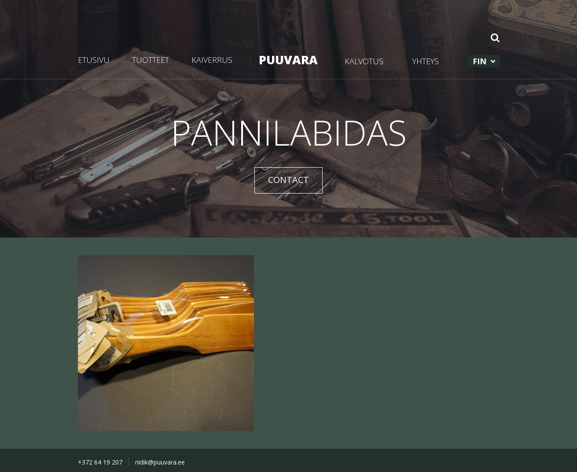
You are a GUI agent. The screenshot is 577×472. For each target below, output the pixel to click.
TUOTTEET (150, 60)
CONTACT (288, 180)
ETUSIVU (94, 60)
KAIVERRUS (211, 60)
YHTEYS (425, 61)
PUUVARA (288, 60)
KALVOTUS (364, 61)
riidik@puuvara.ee (160, 462)
